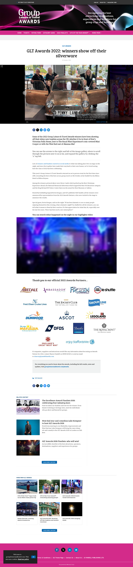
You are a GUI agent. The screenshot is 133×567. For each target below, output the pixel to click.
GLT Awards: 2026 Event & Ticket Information (71, 496)
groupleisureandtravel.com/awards (56, 367)
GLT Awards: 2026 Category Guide (71, 519)
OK (33, 557)
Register (103, 2)
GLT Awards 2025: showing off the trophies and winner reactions (49, 520)
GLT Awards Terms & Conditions (40, 558)
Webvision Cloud (70, 564)
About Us (79, 558)
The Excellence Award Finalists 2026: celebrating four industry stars (58, 401)
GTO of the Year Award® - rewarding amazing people (49, 496)
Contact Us (69, 558)
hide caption (101, 122)
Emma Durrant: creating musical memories (26, 519)
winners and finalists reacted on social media (53, 164)
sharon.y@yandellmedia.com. (44, 356)
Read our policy (23, 559)
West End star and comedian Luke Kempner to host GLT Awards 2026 (61, 421)
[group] (96, 33)
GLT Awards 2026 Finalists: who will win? (60, 441)
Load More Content (49, 462)
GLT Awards (66, 46)
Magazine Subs (112, 2)
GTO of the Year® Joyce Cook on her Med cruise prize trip (27, 496)
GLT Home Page (58, 558)
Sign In (96, 2)
